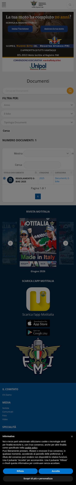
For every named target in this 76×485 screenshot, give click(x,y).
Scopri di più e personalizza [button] (37, 478)
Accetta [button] (56, 471)
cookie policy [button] (31, 447)
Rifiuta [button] (20, 471)
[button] (71, 436)
